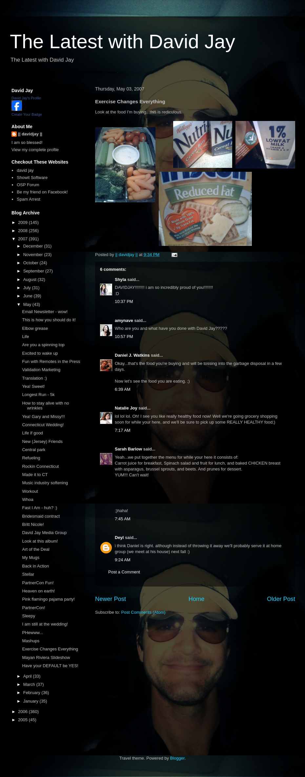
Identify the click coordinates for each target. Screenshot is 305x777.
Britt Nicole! (33, 524)
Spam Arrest (28, 199)
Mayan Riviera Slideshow (46, 657)
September (34, 271)
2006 (23, 711)
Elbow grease (35, 328)
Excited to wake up (40, 353)
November (33, 254)
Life (25, 336)
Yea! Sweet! (33, 386)
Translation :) (34, 378)
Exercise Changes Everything (50, 649)
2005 (23, 719)
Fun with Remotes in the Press (51, 361)
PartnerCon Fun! (37, 582)
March (29, 684)
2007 (23, 238)
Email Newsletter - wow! (45, 311)
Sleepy (28, 615)
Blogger (177, 758)
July (27, 287)
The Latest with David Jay (122, 41)
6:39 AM (123, 389)
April (28, 676)
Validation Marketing (41, 369)
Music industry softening (45, 482)
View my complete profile (35, 149)
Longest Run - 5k (38, 394)
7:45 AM (123, 518)
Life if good (32, 432)
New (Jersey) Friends (42, 441)
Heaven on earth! (38, 590)
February (32, 692)
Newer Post (110, 599)
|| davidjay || (30, 133)
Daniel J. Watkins (132, 355)
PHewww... (32, 632)
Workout (30, 491)
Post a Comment (124, 571)
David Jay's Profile (26, 98)
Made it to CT (35, 474)
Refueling (31, 457)
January (31, 701)
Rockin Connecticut (40, 466)
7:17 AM (123, 430)
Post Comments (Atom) (143, 612)
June (28, 295)
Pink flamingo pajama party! (48, 599)
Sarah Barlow (128, 449)
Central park (33, 449)
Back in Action (35, 566)
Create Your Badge (26, 114)
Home (197, 599)
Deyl (119, 537)
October (31, 262)
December (33, 246)
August (30, 279)
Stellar (28, 574)
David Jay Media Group (44, 532)
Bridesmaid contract (41, 516)
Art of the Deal (35, 549)
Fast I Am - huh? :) (39, 507)
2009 (23, 222)
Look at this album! (40, 541)
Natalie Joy (126, 408)
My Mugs (30, 557)
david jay (25, 170)
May (27, 304)
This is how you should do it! (48, 319)
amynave (124, 320)
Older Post (281, 599)
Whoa (27, 499)
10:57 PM (124, 336)
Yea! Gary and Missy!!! (43, 416)
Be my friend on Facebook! (42, 191)
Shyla (120, 279)
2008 (23, 230)
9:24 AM (123, 559)
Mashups (30, 640)
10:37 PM (124, 301)
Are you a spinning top (43, 344)
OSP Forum (28, 184)
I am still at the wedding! (45, 624)
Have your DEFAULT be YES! (50, 665)
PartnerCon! (33, 607)
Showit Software (32, 177)
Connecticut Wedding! (43, 424)
